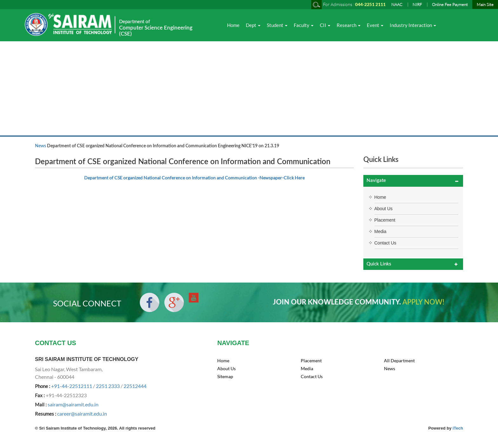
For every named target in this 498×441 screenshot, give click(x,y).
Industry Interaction (413, 25)
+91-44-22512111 (71, 386)
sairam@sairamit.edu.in (73, 404)
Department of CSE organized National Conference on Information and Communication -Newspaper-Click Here (194, 177)
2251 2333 (108, 386)
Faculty (303, 25)
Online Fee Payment (450, 4)
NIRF (417, 4)
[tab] (413, 181)
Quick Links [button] (379, 264)
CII (325, 25)
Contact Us (385, 242)
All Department (399, 360)
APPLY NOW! (423, 302)
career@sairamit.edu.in (82, 414)
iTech (458, 428)
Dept (253, 25)
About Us (383, 208)
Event (375, 25)
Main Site (485, 4)
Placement (384, 220)
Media (380, 231)
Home (233, 25)
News (40, 146)
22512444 (135, 386)
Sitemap (225, 376)
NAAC (396, 4)
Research (348, 25)
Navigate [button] (376, 180)
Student (277, 25)
